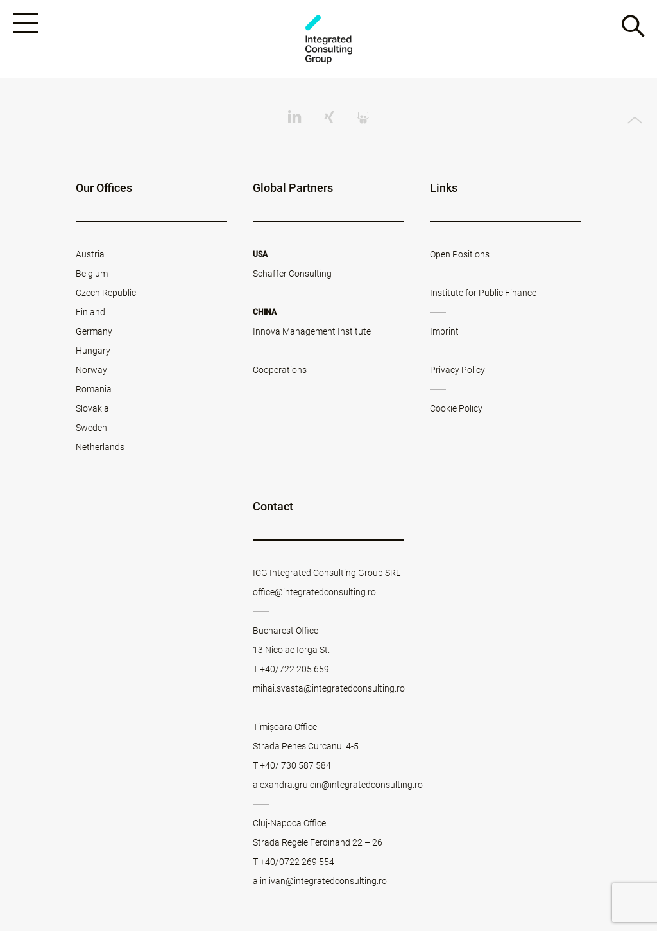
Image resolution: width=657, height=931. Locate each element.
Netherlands (100, 447)
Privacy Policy (457, 370)
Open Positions (460, 254)
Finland (90, 312)
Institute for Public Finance (483, 293)
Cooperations (280, 370)
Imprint (444, 331)
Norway (91, 370)
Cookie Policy (456, 408)
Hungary (93, 350)
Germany (94, 331)
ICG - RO (328, 39)
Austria (90, 254)
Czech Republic (106, 293)
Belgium (92, 273)
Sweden (91, 427)
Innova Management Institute (312, 331)
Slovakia (92, 408)
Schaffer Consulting (292, 273)
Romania (94, 389)
